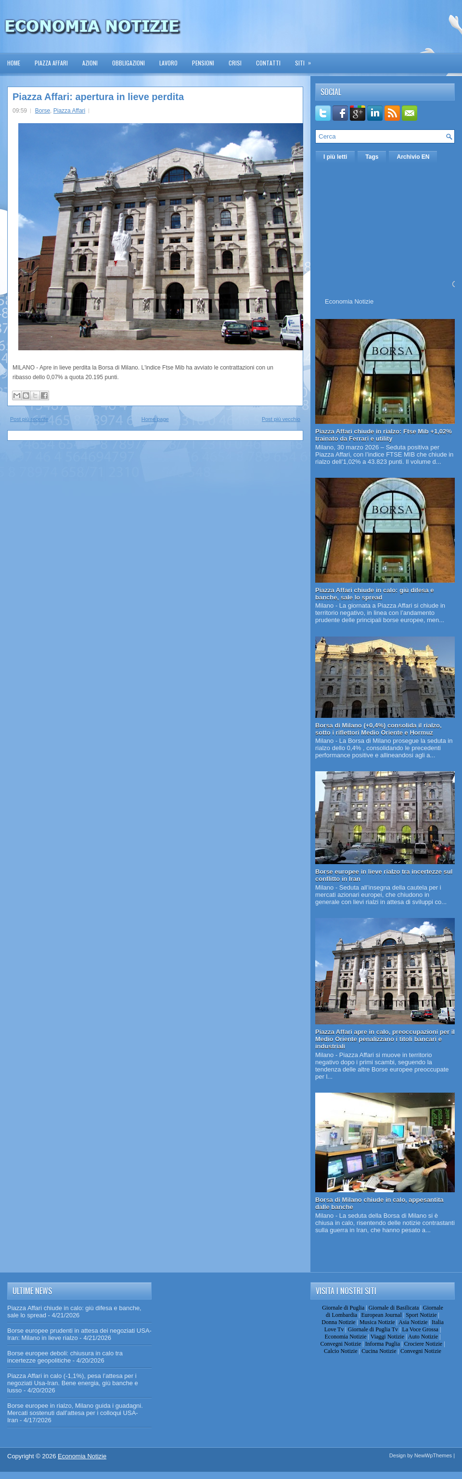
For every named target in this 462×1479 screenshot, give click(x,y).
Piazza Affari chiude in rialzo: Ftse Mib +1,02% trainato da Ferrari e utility (383, 435)
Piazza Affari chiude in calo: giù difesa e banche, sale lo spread (374, 593)
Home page (155, 419)
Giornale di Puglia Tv (373, 1329)
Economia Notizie (349, 301)
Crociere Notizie (423, 1343)
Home (13, 63)
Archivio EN (413, 156)
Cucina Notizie (378, 1351)
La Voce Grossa (420, 1329)
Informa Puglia (382, 1343)
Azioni (90, 63)
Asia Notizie (412, 1322)
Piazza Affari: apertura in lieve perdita (98, 97)
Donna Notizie (338, 1322)
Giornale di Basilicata (394, 1307)
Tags (371, 156)
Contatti (268, 63)
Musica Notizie (377, 1322)
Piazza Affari (51, 63)
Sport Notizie (421, 1315)
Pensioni (203, 63)
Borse (42, 110)
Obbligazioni (128, 63)
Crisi (235, 63)
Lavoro (168, 63)
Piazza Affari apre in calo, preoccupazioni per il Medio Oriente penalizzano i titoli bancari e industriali (385, 1039)
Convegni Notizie (340, 1343)
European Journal (381, 1315)
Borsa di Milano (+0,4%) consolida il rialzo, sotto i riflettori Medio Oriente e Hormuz (378, 729)
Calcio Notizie (341, 1351)
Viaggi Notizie (387, 1336)
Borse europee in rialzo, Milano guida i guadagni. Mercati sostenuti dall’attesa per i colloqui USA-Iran (75, 1413)
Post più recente (29, 419)
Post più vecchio (281, 419)
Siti (306, 60)
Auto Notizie (423, 1336)
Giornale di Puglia (343, 1307)
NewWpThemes (433, 1455)
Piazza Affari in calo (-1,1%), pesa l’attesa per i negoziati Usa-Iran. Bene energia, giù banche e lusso (72, 1383)
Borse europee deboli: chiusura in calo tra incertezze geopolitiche (65, 1357)
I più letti (335, 156)
